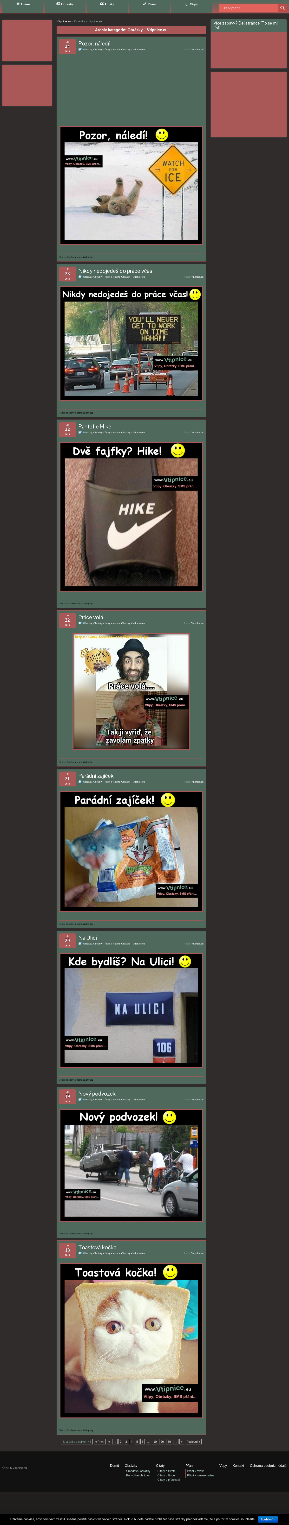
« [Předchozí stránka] (109, 1441)
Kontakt (238, 1466)
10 (155, 1441)
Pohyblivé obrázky (138, 1475)
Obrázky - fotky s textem (106, 49)
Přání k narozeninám (200, 1475)
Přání (189, 1466)
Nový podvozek (97, 1093)
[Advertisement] (27, 41)
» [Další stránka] (182, 1441)
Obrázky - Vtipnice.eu (133, 49)
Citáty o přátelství (169, 1479)
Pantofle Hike (94, 426)
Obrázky (87, 49)
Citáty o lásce (166, 1475)
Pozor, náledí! (94, 43)
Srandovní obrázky (138, 1471)
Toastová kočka (97, 1247)
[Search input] (244, 8)
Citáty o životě (167, 1471)
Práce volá (90, 617)
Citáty (160, 1466)
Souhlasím (268, 1519)
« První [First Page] (99, 1441)
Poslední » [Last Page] (193, 1441)
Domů (114, 1466)
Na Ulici (87, 937)
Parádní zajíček (96, 775)
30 (169, 1441)
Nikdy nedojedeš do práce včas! (116, 270)
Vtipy (223, 1466)
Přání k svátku (196, 1471)
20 (162, 1441)
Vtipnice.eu (197, 49)
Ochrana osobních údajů (268, 1466)
